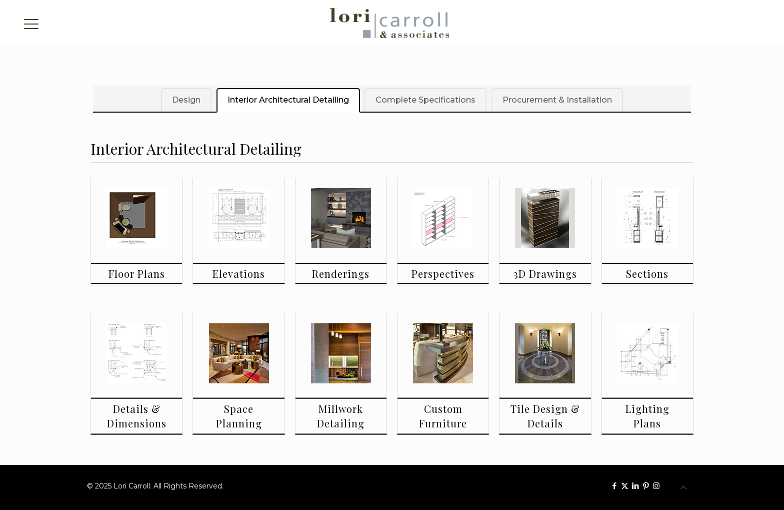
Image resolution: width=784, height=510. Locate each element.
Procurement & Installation (557, 100)
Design (186, 100)
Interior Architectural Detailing (287, 100)
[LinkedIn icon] (635, 485)
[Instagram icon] (656, 485)
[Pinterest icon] (646, 485)
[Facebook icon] (614, 485)
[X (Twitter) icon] (624, 485)
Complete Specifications (426, 100)
